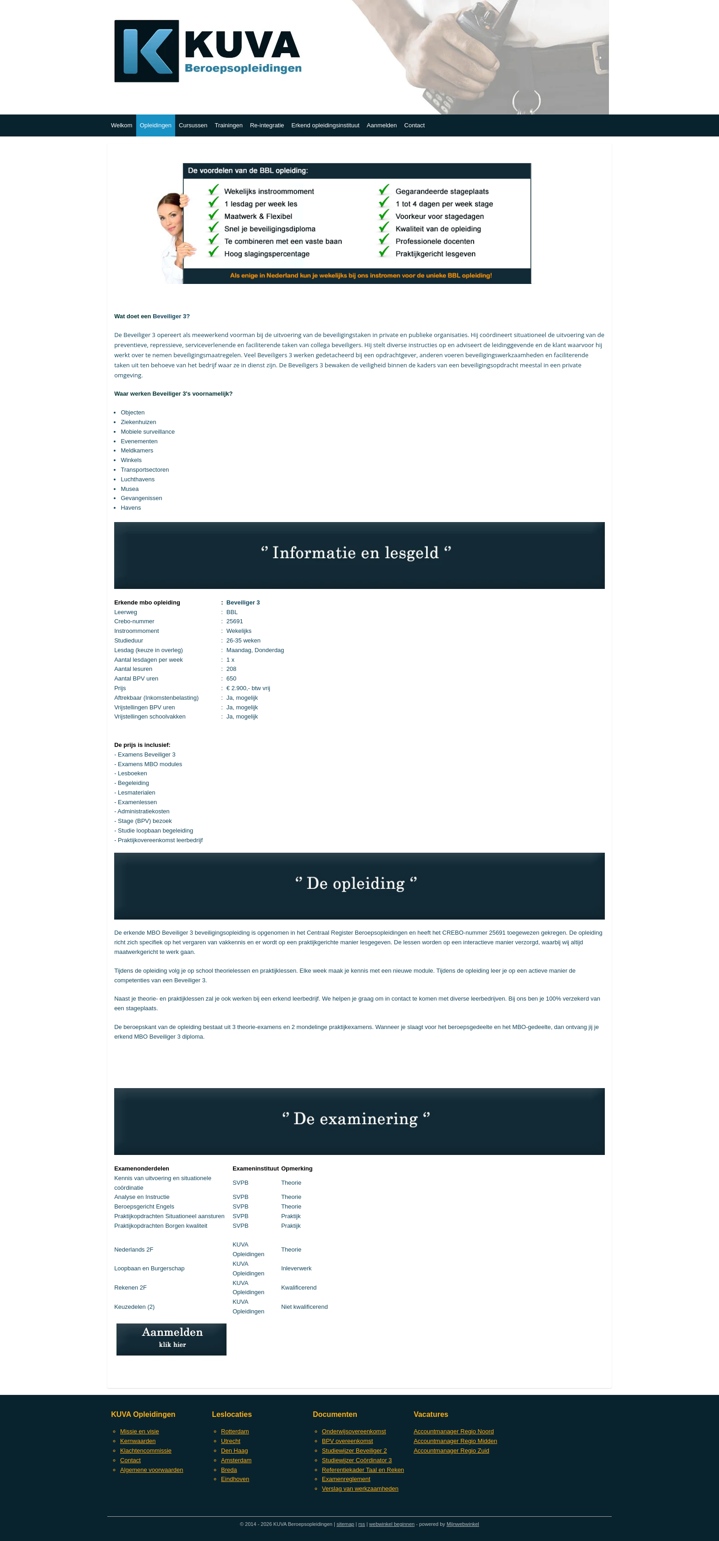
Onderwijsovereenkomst (354, 1431)
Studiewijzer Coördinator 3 (357, 1460)
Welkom (122, 125)
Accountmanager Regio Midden (455, 1441)
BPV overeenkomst (347, 1441)
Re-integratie (267, 125)
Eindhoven (235, 1479)
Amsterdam (236, 1460)
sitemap (345, 1524)
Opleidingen (155, 125)
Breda (229, 1469)
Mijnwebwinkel (463, 1524)
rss (361, 1524)
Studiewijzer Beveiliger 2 (354, 1450)
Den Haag (234, 1450)
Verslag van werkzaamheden (360, 1488)
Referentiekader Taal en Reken (363, 1469)
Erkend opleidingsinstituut (326, 125)
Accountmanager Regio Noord (454, 1431)
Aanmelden (382, 125)
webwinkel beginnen (392, 1524)
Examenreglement (346, 1479)
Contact (414, 125)
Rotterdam (235, 1431)
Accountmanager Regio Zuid (451, 1450)
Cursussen (193, 125)
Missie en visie (139, 1431)
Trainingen (229, 125)
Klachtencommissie (145, 1450)
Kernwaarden (137, 1441)
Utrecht (230, 1441)
